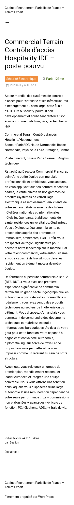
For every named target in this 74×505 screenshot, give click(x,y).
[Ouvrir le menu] (7, 21)
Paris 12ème (55, 79)
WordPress (46, 497)
